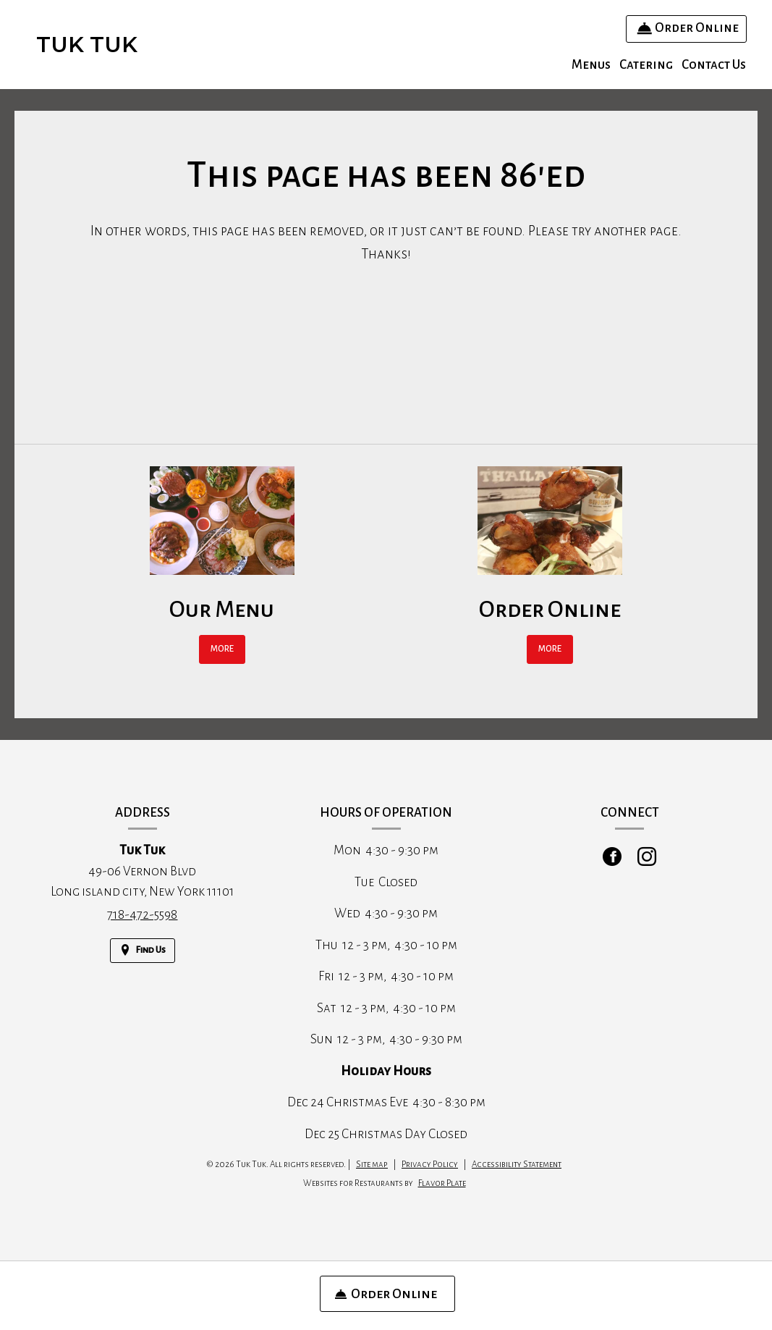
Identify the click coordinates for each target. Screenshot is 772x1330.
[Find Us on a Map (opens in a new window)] (142, 950)
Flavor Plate (442, 1183)
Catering (646, 65)
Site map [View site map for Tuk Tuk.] (372, 1164)
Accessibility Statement (516, 1164)
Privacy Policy (430, 1164)
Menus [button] (591, 65)
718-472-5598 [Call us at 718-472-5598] (142, 915)
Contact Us (714, 65)
